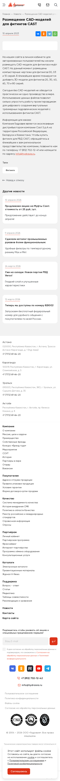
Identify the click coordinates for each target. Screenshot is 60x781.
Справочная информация (16, 521)
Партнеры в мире (12, 461)
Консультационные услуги (16, 555)
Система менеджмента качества (20, 502)
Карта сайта (10, 618)
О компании (9, 430)
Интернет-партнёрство (15, 547)
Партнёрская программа (16, 540)
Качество (8, 498)
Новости (8, 608)
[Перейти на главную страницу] (16, 5)
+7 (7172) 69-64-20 (12, 354)
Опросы (7, 525)
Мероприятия (10, 449)
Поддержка (10, 581)
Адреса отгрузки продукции (17, 480)
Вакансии (8, 468)
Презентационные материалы (19, 570)
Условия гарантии (12, 487)
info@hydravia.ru (25, 153)
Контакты (8, 613)
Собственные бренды (14, 442)
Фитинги (10, 170)
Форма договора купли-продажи (20, 491)
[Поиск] (55, 4)
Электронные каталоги (15, 566)
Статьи (6, 589)
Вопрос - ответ (11, 585)
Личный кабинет (11, 536)
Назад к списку (13, 180)
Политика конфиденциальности (21, 698)
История (7, 457)
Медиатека (8, 593)
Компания (8, 426)
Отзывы (6, 464)
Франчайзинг (9, 544)
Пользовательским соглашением (26, 760)
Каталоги (8, 562)
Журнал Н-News (11, 574)
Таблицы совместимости (16, 597)
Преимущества (10, 438)
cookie (30, 757)
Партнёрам (10, 532)
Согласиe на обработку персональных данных (30, 708)
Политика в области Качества (18, 510)
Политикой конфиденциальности (25, 763)
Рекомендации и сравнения (17, 600)
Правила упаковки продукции (18, 483)
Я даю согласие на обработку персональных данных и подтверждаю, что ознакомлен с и (31, 654)
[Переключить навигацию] (4, 4)
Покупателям (11, 475)
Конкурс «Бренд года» (14, 445)
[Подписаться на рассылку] (53, 641)
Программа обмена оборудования (21, 551)
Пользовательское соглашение (21, 693)
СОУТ (5, 453)
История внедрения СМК (16, 506)
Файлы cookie (12, 703)
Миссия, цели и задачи (14, 434)
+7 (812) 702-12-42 (39, 4)
